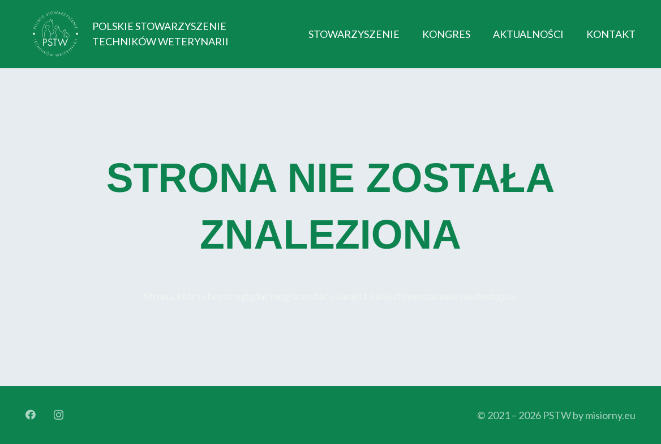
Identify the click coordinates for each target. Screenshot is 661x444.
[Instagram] (58, 415)
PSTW (557, 415)
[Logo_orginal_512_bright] (55, 34)
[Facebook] (30, 414)
